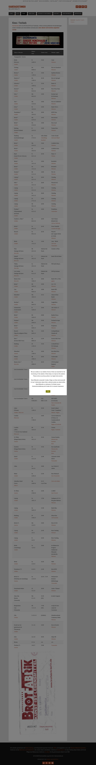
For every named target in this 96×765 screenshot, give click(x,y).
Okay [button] (48, 391)
